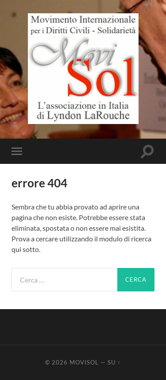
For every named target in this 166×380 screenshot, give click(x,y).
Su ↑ (114, 362)
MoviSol (84, 362)
